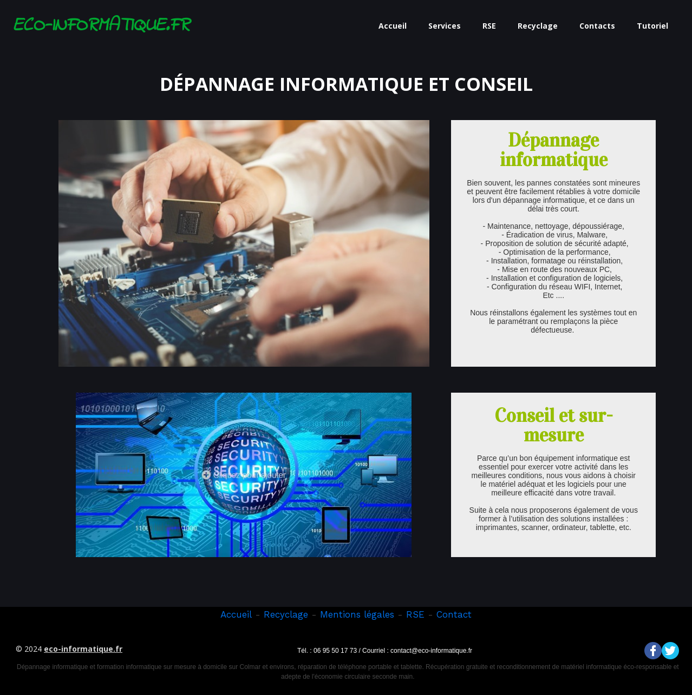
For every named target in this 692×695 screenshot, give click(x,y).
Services (444, 26)
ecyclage (289, 614)
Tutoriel (652, 26)
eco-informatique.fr (83, 649)
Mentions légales (357, 614)
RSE (489, 26)
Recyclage (538, 26)
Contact (454, 614)
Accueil (392, 26)
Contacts (597, 26)
